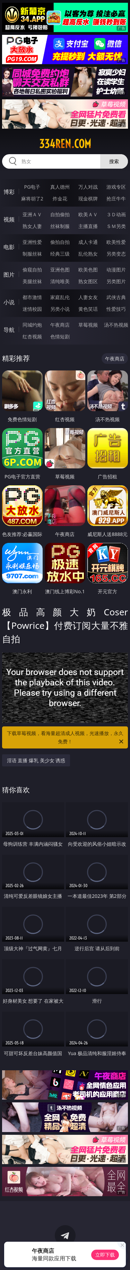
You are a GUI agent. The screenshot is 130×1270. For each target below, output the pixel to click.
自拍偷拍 (60, 214)
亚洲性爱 (32, 242)
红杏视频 (32, 336)
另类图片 (116, 281)
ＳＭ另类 (116, 226)
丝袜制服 (60, 226)
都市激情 (32, 297)
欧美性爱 (116, 242)
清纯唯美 (60, 281)
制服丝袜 (32, 253)
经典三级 (60, 253)
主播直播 (88, 226)
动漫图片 (116, 269)
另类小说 (60, 309)
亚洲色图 (60, 269)
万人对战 (88, 186)
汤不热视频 (116, 324)
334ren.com (65, 144)
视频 (9, 219)
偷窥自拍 (32, 269)
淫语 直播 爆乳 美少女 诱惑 (36, 760)
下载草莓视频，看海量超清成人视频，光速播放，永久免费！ (66, 738)
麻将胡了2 (32, 198)
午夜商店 (60, 324)
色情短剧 (60, 336)
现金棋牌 (88, 198)
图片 (9, 274)
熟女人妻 (32, 226)
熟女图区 (88, 281)
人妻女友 (88, 297)
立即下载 (105, 1254)
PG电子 (32, 186)
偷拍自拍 (60, 242)
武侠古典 (116, 297)
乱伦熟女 (88, 253)
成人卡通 (88, 242)
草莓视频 (88, 324)
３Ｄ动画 (116, 214)
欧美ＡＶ (88, 214)
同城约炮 (32, 324)
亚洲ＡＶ (32, 214)
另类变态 (116, 253)
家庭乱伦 (60, 297)
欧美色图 (88, 269)
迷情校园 (32, 309)
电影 (9, 247)
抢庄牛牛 (116, 198)
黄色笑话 (88, 309)
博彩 (9, 192)
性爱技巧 (116, 309)
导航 (9, 330)
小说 (9, 302)
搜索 (114, 161)
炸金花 (60, 198)
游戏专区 (116, 186)
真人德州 (60, 186)
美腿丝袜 (32, 281)
